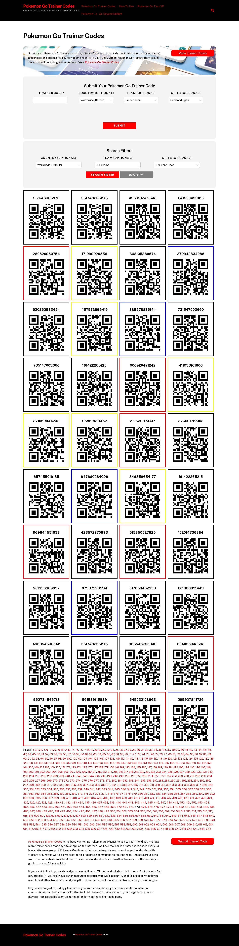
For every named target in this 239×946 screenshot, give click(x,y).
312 (114, 785)
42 (190, 749)
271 (61, 780)
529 (89, 815)
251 (133, 776)
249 (121, 776)
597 (116, 824)
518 (25, 815)
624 (81, 828)
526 (71, 815)
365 (49, 793)
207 (72, 771)
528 (83, 815)
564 (110, 820)
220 (142, 771)
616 (36, 828)
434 (80, 802)
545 (186, 815)
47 (24, 754)
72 (134, 754)
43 (195, 749)
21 (100, 749)
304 (67, 785)
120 (170, 758)
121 (175, 758)
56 (64, 754)
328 (204, 785)
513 (188, 811)
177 (96, 767)
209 (83, 771)
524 (59, 815)
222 (153, 771)
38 (173, 749)
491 (56, 811)
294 (195, 780)
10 (58, 749)
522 (47, 815)
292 (184, 780)
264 (209, 776)
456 (32, 807)
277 (96, 780)
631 (123, 828)
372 (91, 793)
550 (25, 820)
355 (178, 789)
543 (174, 815)
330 (25, 789)
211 (94, 771)
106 (101, 758)
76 (152, 754)
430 (56, 802)
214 (110, 771)
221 (147, 771)
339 (80, 789)
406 (105, 798)
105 (96, 758)
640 (177, 828)
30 (138, 749)
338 (73, 789)
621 (64, 828)
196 (198, 767)
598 (122, 824)
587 (56, 824)
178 (101, 767)
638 (165, 828)
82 (178, 754)
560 (86, 820)
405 (99, 798)
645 (208, 828)
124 (190, 758)
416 (163, 798)
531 (101, 815)
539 (149, 815)
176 (90, 767)
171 (63, 767)
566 (122, 820)
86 (196, 754)
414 (152, 798)
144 (106, 763)
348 (135, 789)
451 (188, 802)
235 (37, 776)
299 (37, 785)
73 (138, 754)
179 (106, 767)
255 (157, 776)
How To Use (127, 6)
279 (108, 780)
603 (152, 824)
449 (175, 802)
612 (205, 824)
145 (112, 763)
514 (194, 811)
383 (158, 793)
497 (94, 811)
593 (92, 824)
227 (182, 771)
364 (43, 793)
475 (150, 807)
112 (131, 758)
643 (195, 828)
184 (133, 767)
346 (123, 789)
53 (51, 754)
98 (59, 758)
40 (182, 749)
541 (162, 815)
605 (164, 824)
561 (92, 820)
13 (69, 749)
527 (77, 815)
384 (164, 793)
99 (64, 758)
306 (79, 785)
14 (73, 749)
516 (205, 811)
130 (31, 763)
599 (128, 824)
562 (97, 820)
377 (122, 793)
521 (42, 815)
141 (90, 763)
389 (194, 793)
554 (49, 820)
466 (94, 807)
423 (203, 798)
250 (127, 776)
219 (136, 771)
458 (44, 807)
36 (164, 749)
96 (51, 758)
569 (140, 820)
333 (43, 789)
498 (100, 811)
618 (47, 828)
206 (66, 771)
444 (143, 802)
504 (136, 811)
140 (84, 763)
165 (31, 767)
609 (189, 824)
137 (68, 763)
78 (161, 754)
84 (187, 754)
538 (143, 815)
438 (105, 802)
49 (34, 754)
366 (55, 793)
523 (53, 815)
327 (198, 785)
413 (146, 798)
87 (200, 754)
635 (147, 828)
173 (74, 767)
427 (38, 802)
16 (81, 749)
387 (182, 793)
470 (119, 807)
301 (49, 785)
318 (146, 785)
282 (125, 780)
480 (181, 807)
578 (194, 820)
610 (195, 824)
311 (108, 785)
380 (140, 793)
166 (36, 767)
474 (143, 807)
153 (155, 763)
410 (130, 798)
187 (149, 767)
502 (124, 811)
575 (176, 820)
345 (117, 789)
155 (166, 763)
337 (68, 789)
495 (81, 811)
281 (120, 780)
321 (163, 785)
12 (65, 749)
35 (160, 749)
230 (199, 771)
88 (204, 754)
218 (131, 771)
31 (142, 749)
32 (146, 749)
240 (67, 776)
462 (68, 807)
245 (97, 776)
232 (210, 771)
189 (160, 767)
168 (47, 767)
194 (187, 767)
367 (61, 793)
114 (141, 758)
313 (119, 785)
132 (41, 763)
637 (159, 828)
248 (115, 776)
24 (112, 749)
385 (170, 793)
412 (141, 798)
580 (206, 820)
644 (202, 828)
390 (200, 793)
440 (118, 802)
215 (115, 771)
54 (55, 754)
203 (48, 771)
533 (113, 815)
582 (25, 824)
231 (205, 771)
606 (171, 824)
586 (50, 824)
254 (150, 776)
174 (79, 767)
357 (190, 789)
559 (80, 820)
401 (74, 798)
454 (206, 802)
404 (93, 798)
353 (165, 789)
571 (152, 820)
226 (176, 771)
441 (124, 802)
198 (208, 767)
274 (78, 780)
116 (151, 758)
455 (25, 807)
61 (86, 754)
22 (103, 749)
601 (141, 824)
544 (180, 815)
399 (62, 798)
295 (201, 780)
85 (191, 754)
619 (52, 828)
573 (164, 820)
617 (42, 828)
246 (103, 776)
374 (103, 793)
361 (25, 793)
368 (67, 793)
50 (38, 754)
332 (37, 789)
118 (160, 758)
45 (204, 749)
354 (172, 789)
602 (146, 824)
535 (125, 815)
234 (31, 776)
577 (188, 820)
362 (31, 793)
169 (52, 767)
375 (110, 793)
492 (62, 811)
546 (193, 815)
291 (178, 780)
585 (44, 824)
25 (117, 749)
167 (42, 767)
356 (184, 789)
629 (111, 828)
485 (212, 807)
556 (61, 820)
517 (210, 811)
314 (124, 785)
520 (36, 815)
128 (211, 758)
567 (128, 820)
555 (55, 820)
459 (50, 807)
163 (209, 763)
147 (123, 763)
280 (114, 780)
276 (90, 780)
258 (174, 776)
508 (160, 811)
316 (135, 785)
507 (155, 811)
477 (162, 807)
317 (141, 785)
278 (102, 780)
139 (79, 763)
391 (206, 793)
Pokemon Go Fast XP (151, 6)
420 (186, 798)
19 (92, 749)
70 (126, 754)
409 (124, 798)
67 (112, 754)
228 (187, 771)
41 (186, 749)
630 (117, 828)
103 (85, 758)
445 (150, 802)
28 (129, 749)
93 (37, 758)
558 (73, 820)
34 (155, 749)
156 (172, 763)
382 (152, 793)
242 (79, 776)
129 (25, 763)
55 (60, 754)
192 (176, 767)
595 (104, 824)
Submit (119, 125)
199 (25, 771)
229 (193, 771)
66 (108, 754)
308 (91, 785)
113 (136, 758)
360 (208, 789)
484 (205, 807)
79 (165, 754)
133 (46, 763)
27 (125, 749)
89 (209, 754)
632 (128, 828)
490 (50, 811)
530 (95, 815)
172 (68, 767)
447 (162, 802)
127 (206, 758)
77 (156, 754)
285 (143, 780)
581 (213, 820)
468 (106, 807)
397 (50, 798)
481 (187, 807)
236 (43, 776)
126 (201, 758)
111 (127, 758)
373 (97, 793)
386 (176, 793)
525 (65, 815)
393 (25, 798)
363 (37, 793)
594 (98, 824)
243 (84, 776)
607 (177, 824)
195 (192, 767)
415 (158, 798)
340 (86, 789)
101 (74, 758)
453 (200, 802)
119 (165, 758)
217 (126, 771)
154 (161, 763)
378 (128, 793)
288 (160, 780)
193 (181, 767)
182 (122, 767)
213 (105, 771)
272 (66, 780)
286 (149, 780)
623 (75, 828)
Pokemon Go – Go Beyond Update (102, 13)
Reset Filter (136, 174)
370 (80, 793)
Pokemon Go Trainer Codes (99, 6)
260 (186, 776)
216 (121, 771)
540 (156, 815)
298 (31, 785)
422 (197, 798)
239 (61, 776)
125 (196, 758)
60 (82, 754)
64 (99, 754)
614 (25, 828)
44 (200, 749)
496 (87, 811)
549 (211, 815)
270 (55, 780)
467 (100, 807)
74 (143, 754)
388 (188, 793)
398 (56, 798)
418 (174, 798)
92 (33, 758)
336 (61, 789)
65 (104, 754)
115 (146, 758)
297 (25, 785)
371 (86, 793)
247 (109, 776)
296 (207, 780)
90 (25, 758)
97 (55, 758)
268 (43, 780)
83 (182, 754)
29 (133, 749)
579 (200, 820)
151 (145, 763)
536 (131, 815)
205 (60, 771)
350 (148, 789)
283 (131, 780)
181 (117, 767)
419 (180, 798)
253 (144, 776)
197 (203, 767)
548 (205, 815)
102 (79, 758)
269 (49, 780)
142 (95, 763)
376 (116, 793)
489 (44, 811)
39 (177, 749)
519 (31, 815)
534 (119, 815)
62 (90, 754)
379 (134, 793)
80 (170, 754)
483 (199, 807)
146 (118, 763)
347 (129, 789)
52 (46, 754)
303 (60, 785)
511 (178, 811)
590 (74, 824)
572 (158, 820)
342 (98, 789)
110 (122, 758)
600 (134, 824)
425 (25, 802)
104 (90, 758)
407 (112, 798)
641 (183, 828)
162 (204, 763)
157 (177, 763)
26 (121, 749)
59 (78, 754)
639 (171, 828)
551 (31, 820)
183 (127, 767)
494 (75, 811)
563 (103, 820)
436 (93, 802)
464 (81, 807)
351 (154, 789)
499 (106, 811)
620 (58, 828)
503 (130, 811)
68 (117, 754)
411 (136, 798)
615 (31, 828)
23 (108, 749)
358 (196, 789)
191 (171, 767)
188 (155, 767)
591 (80, 824)
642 (189, 828)
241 (73, 776)
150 (140, 763)
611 (200, 824)
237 (49, 776)
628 (105, 828)
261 (192, 776)
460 (57, 807)
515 (199, 811)
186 (144, 767)
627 (99, 828)
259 (180, 776)
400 (68, 798)
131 (36, 763)
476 (156, 807)
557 (68, 820)
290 (172, 780)
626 (93, 828)
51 (42, 754)
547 (199, 815)
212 (99, 771)
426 (31, 802)
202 (42, 771)
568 (134, 820)
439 (112, 802)
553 (43, 820)
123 (185, 758)
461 (63, 807)
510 (173, 811)
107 (107, 758)
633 (134, 828)
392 (212, 793)
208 (78, 771)
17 (84, 749)
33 (151, 749)
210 (89, 771)
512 (183, 811)
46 (209, 749)
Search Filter (102, 174)
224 (164, 771)
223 (158, 771)
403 (86, 798)
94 (42, 758)
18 (88, 749)
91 (29, 758)
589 (68, 824)
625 (87, 828)
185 (138, 767)
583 (31, 824)
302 (54, 785)
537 (137, 815)
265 (25, 780)
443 (137, 802)
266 (31, 780)
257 (168, 776)
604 (158, 824)
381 (146, 793)
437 (99, 802)
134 (52, 763)
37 (168, 749)
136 (63, 763)
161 (199, 763)
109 (117, 758)
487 (32, 811)
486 (25, 811)
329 (210, 785)
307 (85, 785)
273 (72, 780)
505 (142, 811)
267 (37, 780)
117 (155, 758)
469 (112, 807)
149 (134, 763)
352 (159, 789)
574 (170, 820)
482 (193, 807)
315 (130, 785)
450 (182, 802)
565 (116, 820)
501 (118, 811)
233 (25, 776)
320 (157, 785)
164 (25, 767)
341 (92, 789)
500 (112, 811)
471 (125, 807)
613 (210, 824)
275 (84, 780)
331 (31, 789)
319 (152, 785)
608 (183, 824)
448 (169, 802)
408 (118, 798)
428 (43, 802)
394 (32, 798)
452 (193, 802)
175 (85, 767)
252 (139, 776)
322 (168, 785)
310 (103, 785)
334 (49, 789)
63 (95, 754)
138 (73, 763)
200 (31, 771)
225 (170, 771)
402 (80, 798)
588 (62, 824)
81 (174, 754)
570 (146, 820)
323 (174, 785)
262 (197, 776)
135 (57, 763)
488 (38, 811)
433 (74, 802)
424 (209, 798)
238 (55, 776)
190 (165, 767)
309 (97, 785)
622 (69, 828)
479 (174, 807)
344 (110, 789)
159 (188, 763)
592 (86, 824)
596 (110, 824)
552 (37, 820)
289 (166, 780)
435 (87, 802)
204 (54, 771)
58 (73, 754)
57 (69, 754)
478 (168, 807)
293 (189, 780)
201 (37, 771)
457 (38, 807)
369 (73, 793)
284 (137, 780)
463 (75, 807)
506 (148, 811)
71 (130, 754)
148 (128, 763)
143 (100, 763)
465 (87, 807)
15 (77, 749)
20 (96, 749)
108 (112, 758)
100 (69, 758)
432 (68, 802)
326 (192, 785)
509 (166, 811)
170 (58, 767)
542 (167, 815)
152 (150, 763)
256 (162, 776)
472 (130, 807)
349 (142, 789)
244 (91, 776)
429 (49, 802)
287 (155, 780)
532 (107, 815)
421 (192, 798)
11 (62, 749)
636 (153, 828)
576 (182, 820)
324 (180, 785)
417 (169, 798)
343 (104, 789)
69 (121, 754)
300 (43, 785)
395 (38, 798)
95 (46, 758)
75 (148, 754)
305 (73, 785)
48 (29, 754)
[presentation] (119, 112)
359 (202, 789)
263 (203, 776)
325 (186, 785)
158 (183, 763)
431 (62, 802)
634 (141, 828)
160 (194, 763)
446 (156, 802)
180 (112, 767)
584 (37, 824)
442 (130, 802)
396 (44, 798)
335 (55, 789)
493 (68, 811)
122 (180, 758)
